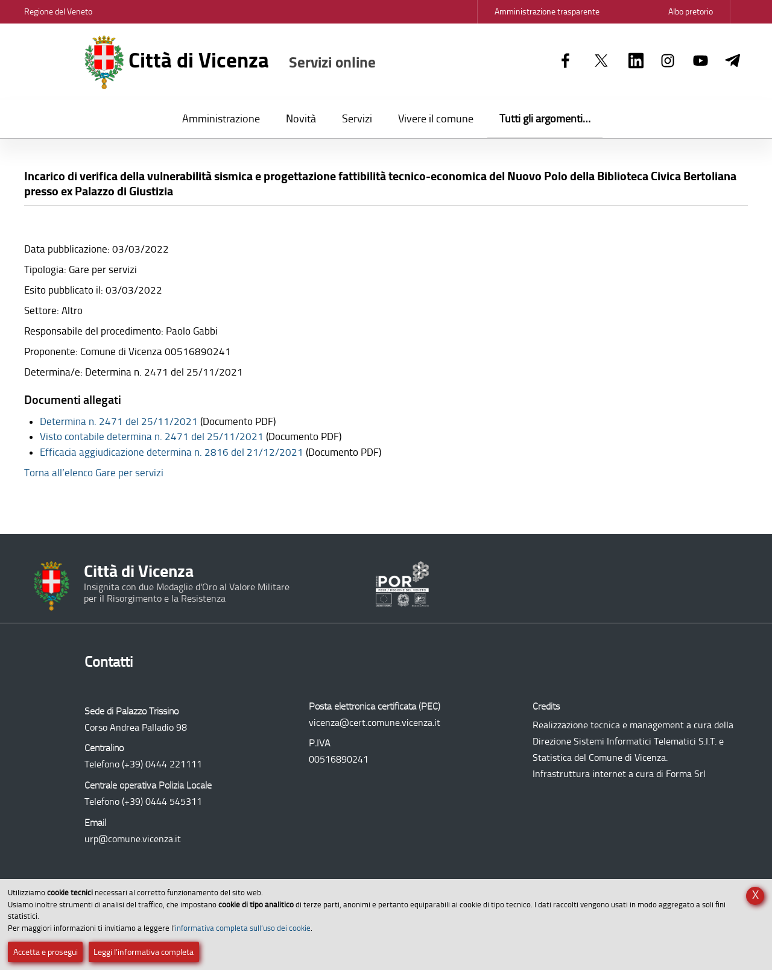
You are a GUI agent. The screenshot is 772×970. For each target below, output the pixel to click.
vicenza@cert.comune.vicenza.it (374, 722)
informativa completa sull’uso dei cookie (243, 928)
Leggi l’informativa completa (143, 952)
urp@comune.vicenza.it (132, 839)
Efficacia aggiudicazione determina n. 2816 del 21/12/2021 (171, 452)
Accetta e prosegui (45, 952)
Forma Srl (686, 773)
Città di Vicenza (230, 62)
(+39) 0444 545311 (162, 801)
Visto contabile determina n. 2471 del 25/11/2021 (152, 436)
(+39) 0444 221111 (162, 764)
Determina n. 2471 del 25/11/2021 (119, 421)
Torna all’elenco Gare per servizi (93, 473)
